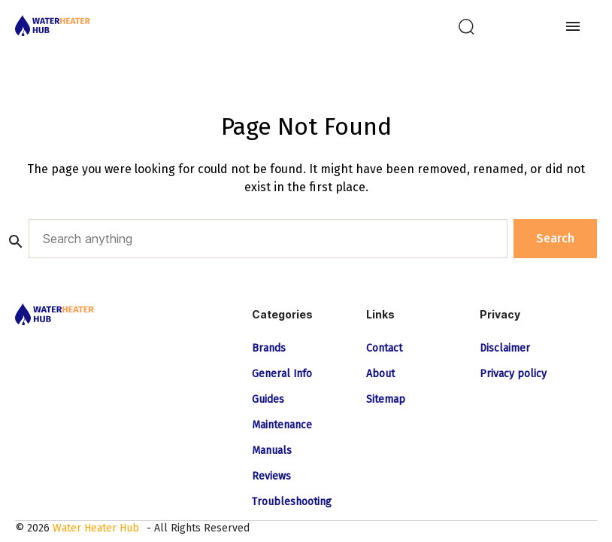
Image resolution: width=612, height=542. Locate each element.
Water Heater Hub (96, 528)
